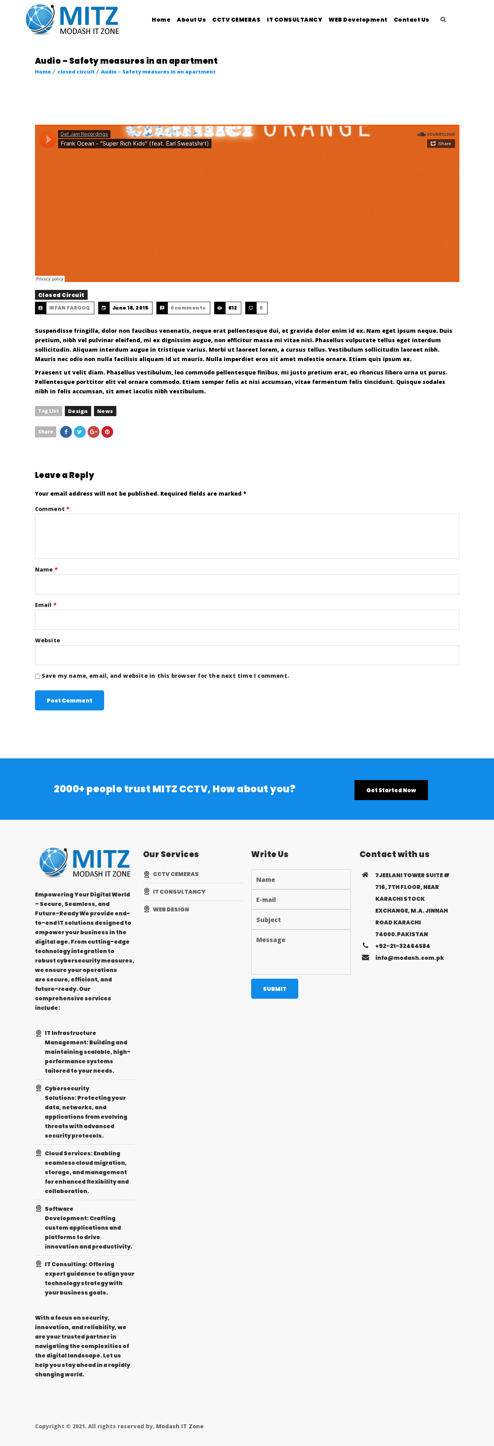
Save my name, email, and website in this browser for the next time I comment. (165, 675)
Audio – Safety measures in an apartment (158, 71)
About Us (205, 20)
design (78, 411)
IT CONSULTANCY (308, 20)
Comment (52, 509)
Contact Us (425, 20)
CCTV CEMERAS (250, 20)
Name (46, 569)
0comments (188, 307)
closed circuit (76, 71)
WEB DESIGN (171, 909)
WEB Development (371, 20)
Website (47, 640)
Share (45, 431)
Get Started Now (391, 790)
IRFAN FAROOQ (69, 307)
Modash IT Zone (180, 1426)
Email (46, 605)
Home (174, 20)
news (105, 411)
